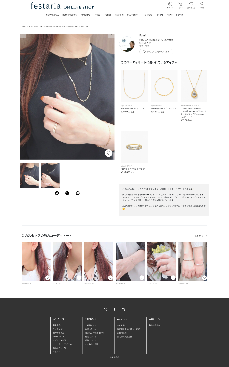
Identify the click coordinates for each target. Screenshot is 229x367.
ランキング (57, 329)
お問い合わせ (90, 329)
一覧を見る (198, 235)
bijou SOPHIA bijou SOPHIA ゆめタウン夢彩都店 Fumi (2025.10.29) (64, 26)
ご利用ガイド (90, 325)
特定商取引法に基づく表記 (128, 329)
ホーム (24, 26)
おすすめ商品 (58, 333)
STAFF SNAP (33, 26)
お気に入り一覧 (59, 348)
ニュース (56, 352)
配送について (90, 336)
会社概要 (121, 325)
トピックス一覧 (59, 340)
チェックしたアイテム (62, 344)
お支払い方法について (94, 333)
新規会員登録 (154, 325)
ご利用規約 (121, 333)
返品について (90, 340)
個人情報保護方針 (124, 336)
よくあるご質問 (91, 344)
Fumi (142, 35)
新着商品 (56, 325)
